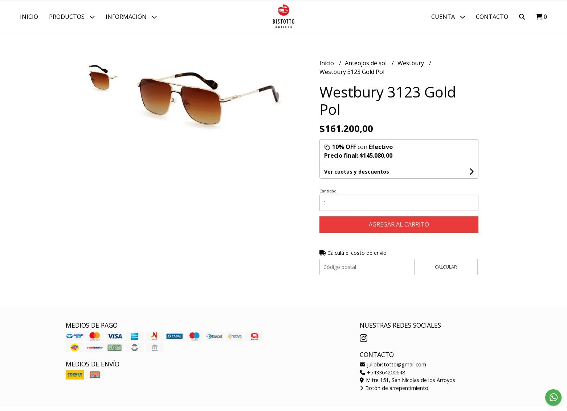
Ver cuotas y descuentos (356, 171)
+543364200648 (382, 372)
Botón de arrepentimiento (394, 388)
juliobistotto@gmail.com (393, 364)
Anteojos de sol (366, 63)
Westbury (411, 63)
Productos (72, 16)
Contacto (492, 17)
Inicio (29, 17)
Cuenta (448, 16)
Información (131, 16)
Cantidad (327, 191)
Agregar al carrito (399, 224)
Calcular (446, 266)
